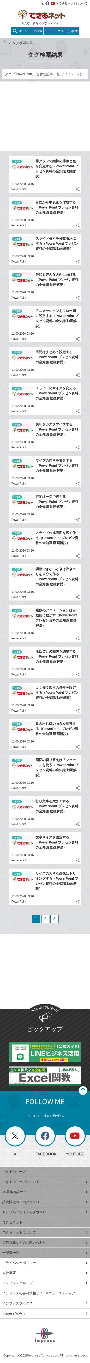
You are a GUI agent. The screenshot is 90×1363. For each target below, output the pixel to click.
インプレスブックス (45, 1303)
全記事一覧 (45, 1253)
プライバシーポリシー (45, 1263)
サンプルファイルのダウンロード (45, 1212)
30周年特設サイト (45, 1192)
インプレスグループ (45, 1283)
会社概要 (45, 1273)
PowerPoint (19, 189)
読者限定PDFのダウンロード (45, 1202)
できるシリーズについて (45, 1182)
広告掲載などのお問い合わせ (45, 1242)
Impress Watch (45, 1313)
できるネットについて (72, 3)
